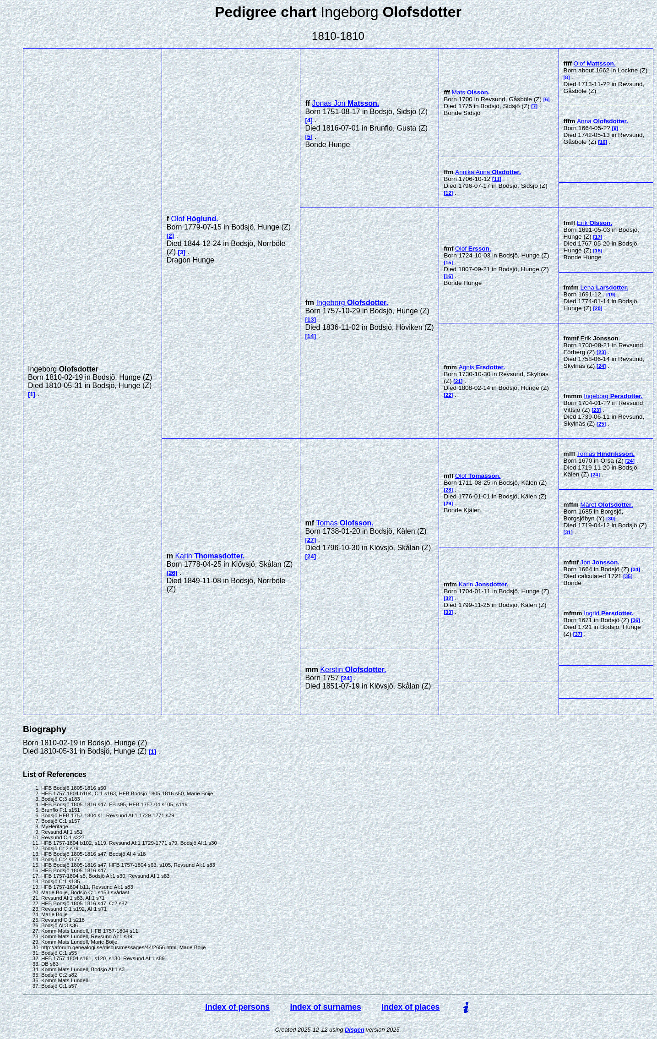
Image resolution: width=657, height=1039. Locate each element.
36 (636, 620)
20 (598, 308)
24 (601, 366)
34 (636, 569)
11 (497, 179)
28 (448, 489)
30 (611, 518)
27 (310, 539)
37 (578, 634)
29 (448, 503)
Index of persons (237, 1007)
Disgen (354, 1029)
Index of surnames (325, 1007)
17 (598, 237)
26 (171, 572)
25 (601, 424)
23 (601, 352)
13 (310, 319)
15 (448, 262)
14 (310, 336)
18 (598, 250)
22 (448, 395)
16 (448, 276)
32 (448, 598)
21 (458, 381)
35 (628, 576)
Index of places (410, 1007)
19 (611, 294)
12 (448, 193)
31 (568, 532)
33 (448, 612)
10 (603, 142)
